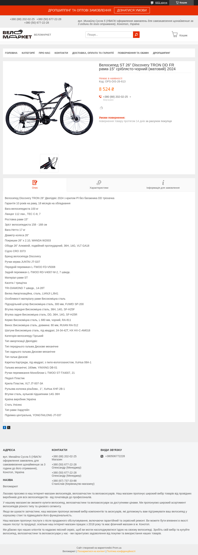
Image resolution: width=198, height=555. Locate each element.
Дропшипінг (161, 52)
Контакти (61, 52)
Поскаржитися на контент (91, 551)
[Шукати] (136, 34)
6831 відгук (161, 2)
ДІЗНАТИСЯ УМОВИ (132, 10)
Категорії (28, 52)
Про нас (44, 52)
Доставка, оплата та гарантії (93, 52)
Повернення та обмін (133, 52)
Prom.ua (117, 547)
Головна (11, 52)
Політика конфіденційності (121, 551)
